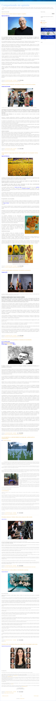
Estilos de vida (8, 81)
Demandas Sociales (10, 434)
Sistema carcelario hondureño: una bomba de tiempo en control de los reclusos (18, 84)
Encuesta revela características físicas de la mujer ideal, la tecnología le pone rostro (19, 644)
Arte (4, 267)
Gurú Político (9, 344)
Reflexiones (21, 434)
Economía (10, 336)
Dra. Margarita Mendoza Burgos (7, 440)
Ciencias (7, 267)
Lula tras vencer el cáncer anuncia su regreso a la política (14, 13)
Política (19, 81)
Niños (5, 641)
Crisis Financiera (6, 336)
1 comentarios (14, 691)
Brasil (5, 81)
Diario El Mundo (7, 342)
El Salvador (14, 434)
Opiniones (18, 434)
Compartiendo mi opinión (15, 5)
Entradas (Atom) (22, 698)
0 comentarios (15, 80)
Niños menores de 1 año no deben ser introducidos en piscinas (15, 569)
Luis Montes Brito (7, 80)
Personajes (16, 81)
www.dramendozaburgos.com (5, 490)
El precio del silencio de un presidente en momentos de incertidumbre (17, 339)
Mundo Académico (20, 267)
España (13, 336)
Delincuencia (6, 434)
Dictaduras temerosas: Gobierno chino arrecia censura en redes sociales (17, 517)
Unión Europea (21, 336)
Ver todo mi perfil (43, 23)
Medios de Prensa (12, 81)
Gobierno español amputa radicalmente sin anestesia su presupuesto (16, 270)
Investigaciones (10, 267)
